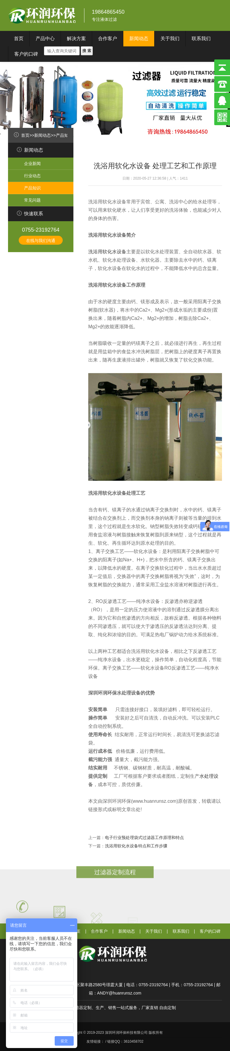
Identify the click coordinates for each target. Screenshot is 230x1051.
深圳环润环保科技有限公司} (42, 15)
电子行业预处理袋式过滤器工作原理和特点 (144, 837)
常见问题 (32, 200)
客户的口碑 (26, 53)
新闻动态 (138, 38)
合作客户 (107, 38)
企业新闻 (32, 163)
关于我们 (169, 38)
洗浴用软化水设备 (107, 251)
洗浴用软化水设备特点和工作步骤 (136, 845)
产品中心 (45, 38)
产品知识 (64, 135)
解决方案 (76, 38)
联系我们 (201, 38)
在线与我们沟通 (40, 240)
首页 (18, 38)
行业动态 (32, 175)
